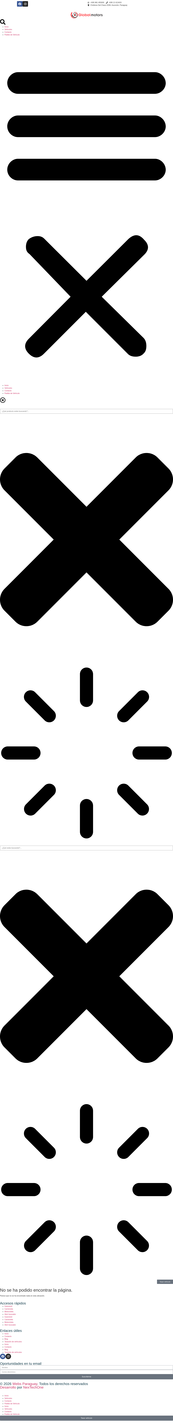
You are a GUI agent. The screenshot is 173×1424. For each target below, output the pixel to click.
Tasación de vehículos (13, 1342)
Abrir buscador (10, 1314)
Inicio (6, 27)
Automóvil (8, 1306)
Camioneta (8, 1309)
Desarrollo (8, 1387)
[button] (86, 210)
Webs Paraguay (24, 1384)
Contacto (7, 32)
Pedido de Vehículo (12, 35)
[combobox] (86, 848)
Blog (6, 1339)
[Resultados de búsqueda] (86, 1190)
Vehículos (8, 29)
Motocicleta (8, 1312)
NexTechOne (33, 1387)
